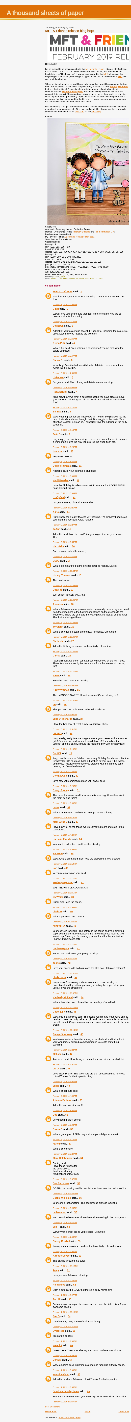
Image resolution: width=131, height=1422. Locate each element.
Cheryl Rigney (61, 790)
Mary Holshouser (62, 1158)
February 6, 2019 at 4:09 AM (65, 1096)
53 (70, 1143)
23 (69, 655)
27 (81, 719)
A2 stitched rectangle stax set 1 (79, 236)
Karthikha (58, 546)
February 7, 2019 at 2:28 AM (65, 1280)
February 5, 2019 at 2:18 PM (65, 749)
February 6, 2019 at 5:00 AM (65, 1111)
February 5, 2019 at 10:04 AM (65, 571)
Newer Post (51, 1411)
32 (68, 807)
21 (72, 626)
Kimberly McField (63, 997)
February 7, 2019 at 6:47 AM (65, 1295)
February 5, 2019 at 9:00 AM (65, 476)
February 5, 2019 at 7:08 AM (65, 305)
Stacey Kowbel (61, 1241)
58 (68, 1226)
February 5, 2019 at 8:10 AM (65, 407)
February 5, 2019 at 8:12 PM (65, 944)
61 (68, 1270)
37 (82, 882)
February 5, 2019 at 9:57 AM (65, 557)
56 (80, 1198)
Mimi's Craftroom (62, 291)
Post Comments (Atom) (70, 1417)
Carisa (56, 655)
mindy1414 (59, 926)
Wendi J (57, 1345)
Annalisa (58, 604)
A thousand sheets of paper (45, 12)
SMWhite (58, 897)
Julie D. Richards (62, 719)
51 (66, 1114)
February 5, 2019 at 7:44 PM (65, 922)
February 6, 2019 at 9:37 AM (65, 1179)
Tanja (56, 1270)
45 (75, 1011)
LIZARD (57, 733)
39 (71, 911)
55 (78, 1183)
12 (78, 480)
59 (79, 1241)
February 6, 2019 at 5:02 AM (65, 1125)
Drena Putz (59, 343)
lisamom (58, 451)
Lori (55, 868)
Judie (56, 1085)
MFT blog (96, 111)
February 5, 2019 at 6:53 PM (65, 907)
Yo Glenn (58, 626)
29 (70, 753)
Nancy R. (58, 360)
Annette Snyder (62, 1255)
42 (69, 963)
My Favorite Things (95, 69)
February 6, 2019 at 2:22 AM (65, 1050)
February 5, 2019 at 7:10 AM (65, 322)
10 (72, 451)
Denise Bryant (61, 948)
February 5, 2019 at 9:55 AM (65, 542)
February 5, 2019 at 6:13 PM (65, 864)
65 (74, 1331)
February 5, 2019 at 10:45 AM (65, 623)
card (60, 278)
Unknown (58, 325)
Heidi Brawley (61, 480)
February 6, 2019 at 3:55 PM (65, 1223)
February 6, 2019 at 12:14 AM (65, 1030)
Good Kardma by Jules (66, 1391)
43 (75, 977)
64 (69, 1316)
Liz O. (56, 1068)
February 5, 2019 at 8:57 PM (65, 959)
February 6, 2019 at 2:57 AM (65, 1064)
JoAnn (56, 529)
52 (71, 1129)
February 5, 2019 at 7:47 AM (65, 356)
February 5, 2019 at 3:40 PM (65, 803)
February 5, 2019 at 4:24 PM (65, 835)
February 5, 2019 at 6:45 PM (65, 893)
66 (71, 1345)
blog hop (54, 278)
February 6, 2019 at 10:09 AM (65, 1194)
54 (81, 1158)
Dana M (57, 1359)
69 (88, 1391)
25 (78, 690)
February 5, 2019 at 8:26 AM (65, 447)
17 (68, 560)
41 (78, 948)
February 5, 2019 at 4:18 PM (65, 818)
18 (79, 575)
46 (82, 1034)
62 (74, 1284)
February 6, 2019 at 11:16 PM (65, 1266)
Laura (56, 807)
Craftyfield (59, 497)
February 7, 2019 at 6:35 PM (65, 1387)
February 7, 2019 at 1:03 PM (65, 1341)
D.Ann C (57, 1129)
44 (82, 997)
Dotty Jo (57, 589)
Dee (55, 1114)
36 (66, 868)
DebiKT (57, 753)
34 (80, 839)
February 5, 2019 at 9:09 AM (65, 493)
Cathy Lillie (59, 1011)
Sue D (56, 1316)
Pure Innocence (96, 278)
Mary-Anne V (60, 822)
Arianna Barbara (62, 1100)
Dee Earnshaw (61, 1183)
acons (56, 963)
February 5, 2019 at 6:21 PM (65, 878)
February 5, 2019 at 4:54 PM (65, 849)
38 (72, 897)
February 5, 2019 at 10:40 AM (65, 600)
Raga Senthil (60, 392)
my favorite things (82, 278)
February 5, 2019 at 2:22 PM (65, 772)
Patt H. (56, 1299)
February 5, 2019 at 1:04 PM (65, 715)
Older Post (124, 1411)
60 (80, 1255)
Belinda (57, 411)
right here (79, 111)
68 (79, 1374)
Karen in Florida (62, 839)
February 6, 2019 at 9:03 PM (65, 1252)
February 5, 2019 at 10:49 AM (65, 637)
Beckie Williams (62, 1198)
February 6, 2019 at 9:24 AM (65, 1154)
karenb (57, 1143)
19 (71, 589)
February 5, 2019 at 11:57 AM (65, 700)
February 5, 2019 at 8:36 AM (65, 462)
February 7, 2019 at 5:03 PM (65, 1370)
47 (71, 1054)
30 (77, 775)
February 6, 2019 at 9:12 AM (65, 1140)
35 (72, 853)
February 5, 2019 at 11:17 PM (65, 1008)
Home (87, 1411)
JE (54, 704)
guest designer (69, 278)
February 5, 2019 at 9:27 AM (65, 525)
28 (71, 733)
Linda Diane (59, 977)
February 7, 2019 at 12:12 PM (65, 1327)
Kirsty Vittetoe (61, 690)
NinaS (56, 675)
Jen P (56, 1226)
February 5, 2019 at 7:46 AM (65, 339)
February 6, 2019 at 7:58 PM (65, 1237)
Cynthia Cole (60, 775)
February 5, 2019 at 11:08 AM (65, 651)
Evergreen (59, 1331)
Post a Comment (52, 1407)
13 (74, 497)
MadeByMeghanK (63, 882)
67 (70, 1359)
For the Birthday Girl (104, 231)
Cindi (56, 308)
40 (74, 926)
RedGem (58, 853)
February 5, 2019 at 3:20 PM (65, 786)
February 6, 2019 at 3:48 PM (65, 1208)
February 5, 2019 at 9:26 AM (65, 508)
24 (69, 675)
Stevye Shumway (62, 1034)
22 (72, 641)
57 (75, 1212)
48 (68, 1068)
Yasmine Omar (61, 1374)
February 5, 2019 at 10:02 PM (65, 973)
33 (77, 822)
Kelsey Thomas (61, 575)
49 (68, 1085)
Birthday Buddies (81, 231)
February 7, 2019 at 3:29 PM (65, 1356)
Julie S (57, 434)
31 (78, 790)
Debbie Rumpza (62, 465)
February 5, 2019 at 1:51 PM (65, 729)
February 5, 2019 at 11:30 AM (65, 686)
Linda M (57, 911)
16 (73, 546)
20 (72, 604)
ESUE (56, 560)
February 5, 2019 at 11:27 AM (65, 671)
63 (69, 1299)
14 (68, 512)
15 (69, 529)
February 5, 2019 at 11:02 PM (65, 993)
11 (80, 465)
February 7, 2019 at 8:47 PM (65, 1402)
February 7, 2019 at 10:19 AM (65, 1312)
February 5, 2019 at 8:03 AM (65, 388)
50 (81, 1100)
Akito (56, 512)
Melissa (57, 1054)
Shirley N (58, 641)
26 (65, 704)
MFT (105, 74)
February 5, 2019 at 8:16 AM (65, 430)
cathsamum (59, 1212)
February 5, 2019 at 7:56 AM (65, 373)
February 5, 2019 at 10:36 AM (65, 586)
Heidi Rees (59, 1284)
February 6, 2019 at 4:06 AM (65, 1082)
